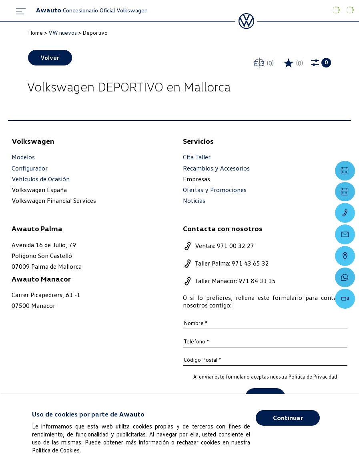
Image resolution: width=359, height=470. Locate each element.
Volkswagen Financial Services (54, 201)
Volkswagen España (39, 190)
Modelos (23, 157)
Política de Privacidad (313, 377)
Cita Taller (197, 157)
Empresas (196, 179)
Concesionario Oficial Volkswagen (92, 10)
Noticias (194, 201)
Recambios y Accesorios (216, 168)
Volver (50, 57)
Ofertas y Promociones (215, 190)
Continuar (288, 418)
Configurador (30, 168)
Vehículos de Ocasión (41, 179)
